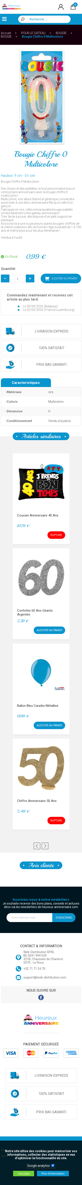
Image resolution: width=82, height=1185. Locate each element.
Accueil (6, 33)
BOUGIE (61, 33)
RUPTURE (56, 535)
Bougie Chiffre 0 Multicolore (42, 36)
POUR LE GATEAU (33, 33)
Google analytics (38, 1165)
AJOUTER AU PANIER (61, 278)
